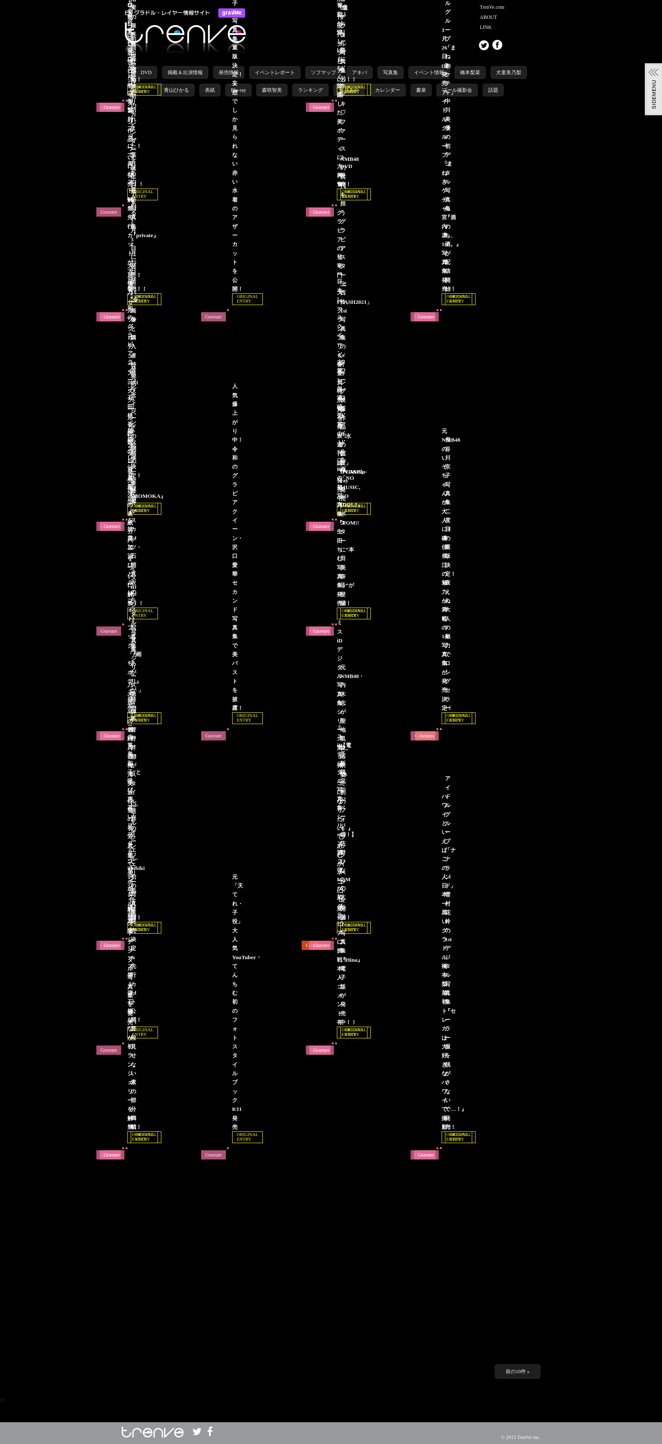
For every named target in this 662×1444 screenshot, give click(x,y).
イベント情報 (429, 72)
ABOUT (488, 17)
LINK (486, 27)
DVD (146, 72)
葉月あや (349, 90)
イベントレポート (275, 72)
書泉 (421, 90)
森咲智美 (272, 90)
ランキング (310, 90)
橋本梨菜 (470, 72)
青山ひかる (176, 90)
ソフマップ (323, 72)
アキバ (359, 72)
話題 (493, 90)
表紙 (210, 90)
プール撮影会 (457, 90)
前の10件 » (518, 1371)
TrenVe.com (492, 7)
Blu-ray (238, 90)
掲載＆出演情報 (185, 72)
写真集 (390, 72)
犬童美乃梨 (508, 72)
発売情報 (229, 72)
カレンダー (387, 90)
